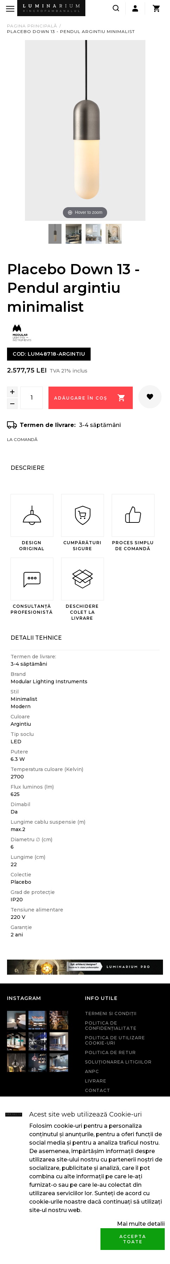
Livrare (95, 1081)
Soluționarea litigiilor (118, 1062)
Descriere (28, 468)
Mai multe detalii (141, 1223)
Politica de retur (110, 1052)
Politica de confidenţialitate (111, 1025)
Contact (97, 1090)
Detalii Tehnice (36, 637)
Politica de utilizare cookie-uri (115, 1040)
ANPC (92, 1071)
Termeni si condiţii (111, 1013)
